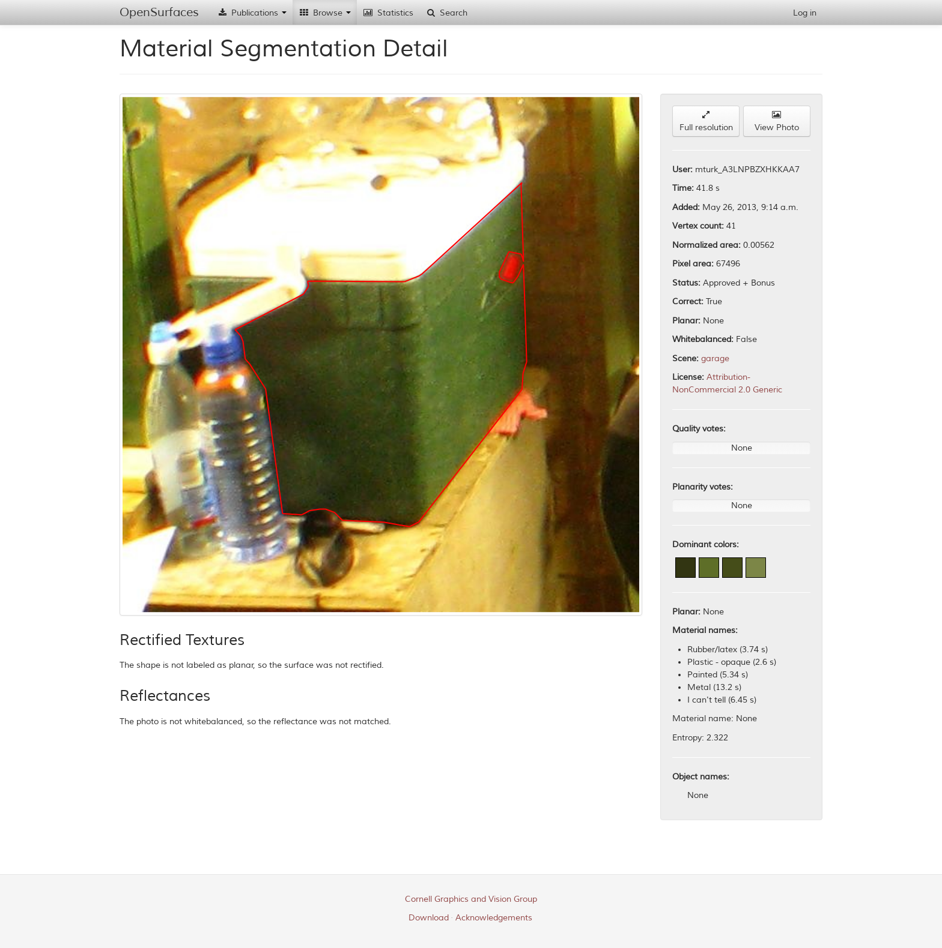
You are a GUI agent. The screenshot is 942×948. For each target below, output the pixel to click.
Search (446, 13)
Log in (804, 13)
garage (715, 358)
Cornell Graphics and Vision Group (471, 899)
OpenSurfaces (159, 12)
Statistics (388, 13)
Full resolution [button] (706, 121)
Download (429, 918)
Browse (325, 13)
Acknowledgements (493, 918)
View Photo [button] (777, 121)
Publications (252, 13)
